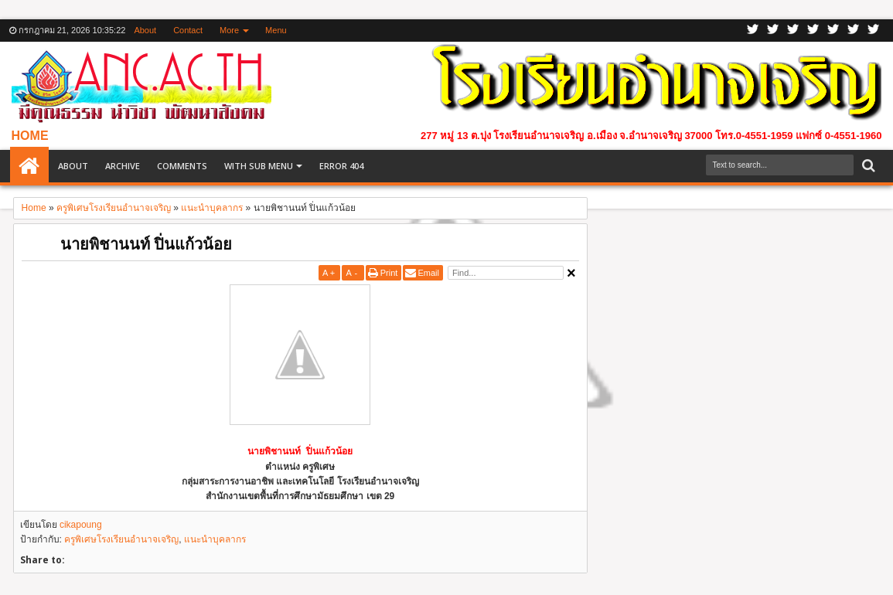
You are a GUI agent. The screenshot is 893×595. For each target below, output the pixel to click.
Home (29, 166)
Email (428, 272)
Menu (276, 30)
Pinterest (874, 30)
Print (389, 272)
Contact (188, 30)
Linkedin (833, 30)
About (145, 30)
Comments (182, 166)
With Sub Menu (258, 166)
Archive (122, 166)
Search (867, 166)
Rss (813, 30)
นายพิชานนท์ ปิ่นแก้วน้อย (146, 243)
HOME (30, 135)
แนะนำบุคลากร (215, 539)
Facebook (773, 30)
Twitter (753, 30)
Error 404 (341, 166)
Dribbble (854, 30)
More (229, 30)
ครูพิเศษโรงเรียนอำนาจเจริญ (121, 539)
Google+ (793, 30)
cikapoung (81, 524)
